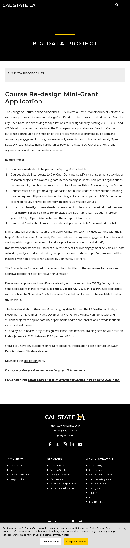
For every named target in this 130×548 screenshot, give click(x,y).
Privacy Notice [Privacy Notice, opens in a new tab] (61, 534)
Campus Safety (58, 470)
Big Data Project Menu (28, 73)
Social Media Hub (20, 475)
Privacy (93, 493)
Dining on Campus (60, 475)
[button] (122, 5)
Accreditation (96, 470)
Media (13, 470)
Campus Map (57, 465)
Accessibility (95, 465)
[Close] (124, 528)
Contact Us (16, 465)
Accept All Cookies (76, 541)
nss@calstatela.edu (52, 283)
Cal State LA (19, 5)
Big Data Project (65, 43)
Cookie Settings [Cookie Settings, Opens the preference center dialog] (50, 541)
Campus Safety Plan (100, 479)
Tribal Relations (97, 502)
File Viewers (56, 479)
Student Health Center (62, 488)
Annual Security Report (101, 475)
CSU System (95, 488)
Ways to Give (17, 479)
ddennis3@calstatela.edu (31, 351)
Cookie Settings (97, 484)
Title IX (92, 497)
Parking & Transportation (63, 484)
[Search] (116, 5)
